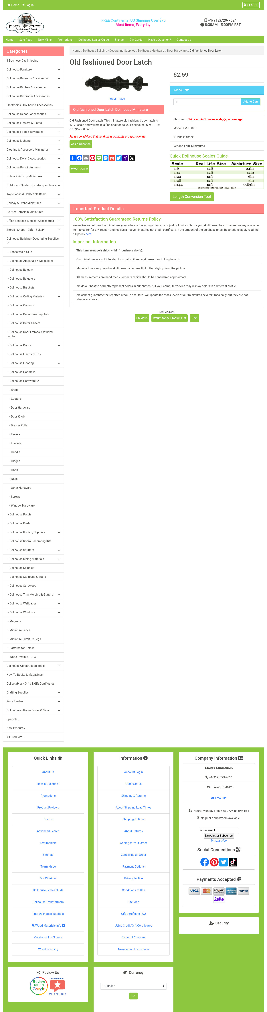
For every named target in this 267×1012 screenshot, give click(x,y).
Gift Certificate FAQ (133, 914)
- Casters (14, 398)
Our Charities (48, 878)
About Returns (133, 831)
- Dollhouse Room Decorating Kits (29, 541)
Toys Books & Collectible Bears (33, 194)
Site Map (133, 902)
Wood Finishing (48, 949)
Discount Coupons (133, 937)
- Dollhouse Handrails (21, 372)
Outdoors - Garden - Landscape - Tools (33, 185)
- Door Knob (16, 416)
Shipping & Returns (133, 795)
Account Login (133, 772)
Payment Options (133, 866)
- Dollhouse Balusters (21, 278)
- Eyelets (13, 434)
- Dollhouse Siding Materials (33, 559)
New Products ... (17, 728)
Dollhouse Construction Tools (33, 666)
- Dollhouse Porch (19, 514)
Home (13, 5)
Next (194, 318)
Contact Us (184, 39)
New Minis (45, 39)
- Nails (12, 479)
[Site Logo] (46, 23)
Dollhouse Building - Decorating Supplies (109, 50)
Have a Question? (159, 39)
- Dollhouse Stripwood (21, 585)
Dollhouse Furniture (33, 69)
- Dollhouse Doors (33, 345)
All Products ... (16, 737)
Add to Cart (250, 101)
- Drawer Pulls (17, 425)
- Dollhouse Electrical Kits (24, 354)
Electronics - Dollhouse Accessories (30, 105)
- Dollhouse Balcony (20, 269)
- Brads (12, 390)
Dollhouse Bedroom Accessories (33, 78)
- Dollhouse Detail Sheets (23, 323)
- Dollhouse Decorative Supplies (28, 314)
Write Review (79, 169)
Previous (142, 318)
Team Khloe (48, 866)
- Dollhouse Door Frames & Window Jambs (30, 334)
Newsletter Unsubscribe (133, 949)
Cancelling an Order (133, 854)
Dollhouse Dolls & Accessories (33, 158)
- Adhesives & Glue (19, 252)
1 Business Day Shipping (22, 60)
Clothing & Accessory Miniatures (33, 149)
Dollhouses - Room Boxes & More (33, 710)
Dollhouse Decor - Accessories (33, 114)
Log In (28, 5)
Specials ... (14, 719)
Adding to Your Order (133, 843)
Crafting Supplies (33, 692)
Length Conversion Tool (192, 196)
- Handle (13, 452)
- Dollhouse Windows (33, 612)
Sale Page (25, 39)
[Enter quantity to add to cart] (207, 101)
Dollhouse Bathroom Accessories (28, 96)
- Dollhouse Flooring (33, 363)
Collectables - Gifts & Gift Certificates (30, 683)
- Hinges (13, 461)
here (88, 234)
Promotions (65, 39)
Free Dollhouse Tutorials (48, 914)
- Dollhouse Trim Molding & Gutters (33, 594)
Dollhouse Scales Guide (93, 39)
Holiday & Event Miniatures (33, 203)
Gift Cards (136, 39)
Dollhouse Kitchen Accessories (33, 87)
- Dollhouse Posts (19, 523)
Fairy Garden (33, 701)
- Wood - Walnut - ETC (21, 657)
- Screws (13, 496)
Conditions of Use (133, 890)
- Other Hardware (19, 487)
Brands (119, 39)
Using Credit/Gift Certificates (133, 925)
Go (133, 996)
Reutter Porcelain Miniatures (25, 212)
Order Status (133, 784)
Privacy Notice (133, 878)
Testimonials (48, 843)
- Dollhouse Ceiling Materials (33, 296)
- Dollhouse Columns (21, 305)
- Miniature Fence (18, 630)
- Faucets (14, 443)
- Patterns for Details (21, 648)
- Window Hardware (21, 505)
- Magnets (14, 621)
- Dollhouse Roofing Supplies (33, 532)
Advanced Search (48, 831)
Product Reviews (48, 807)
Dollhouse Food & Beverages (33, 132)
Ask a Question (81, 144)
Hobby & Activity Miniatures (33, 176)
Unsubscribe (219, 840)
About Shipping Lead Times (133, 807)
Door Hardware (177, 50)
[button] (251, 5)
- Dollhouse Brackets (20, 287)
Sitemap (48, 854)
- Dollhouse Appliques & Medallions (30, 261)
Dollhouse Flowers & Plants (33, 123)
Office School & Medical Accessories (33, 221)
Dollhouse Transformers (48, 902)
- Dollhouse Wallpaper (33, 603)
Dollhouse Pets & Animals (33, 167)
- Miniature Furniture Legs (24, 639)
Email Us (218, 798)
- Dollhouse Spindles (20, 568)
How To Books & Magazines (25, 674)
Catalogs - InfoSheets (48, 937)
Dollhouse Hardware (151, 50)
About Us (48, 772)
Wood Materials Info (48, 925)
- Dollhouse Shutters (33, 550)
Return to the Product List (169, 318)
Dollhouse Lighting (33, 140)
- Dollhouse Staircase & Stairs (26, 576)
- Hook (12, 470)
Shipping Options (133, 819)
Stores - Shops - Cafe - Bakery (33, 229)
